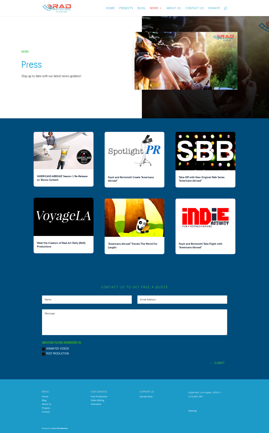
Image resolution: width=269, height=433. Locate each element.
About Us (46, 404)
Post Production (55, 354)
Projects (126, 8)
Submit (219, 363)
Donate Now (146, 396)
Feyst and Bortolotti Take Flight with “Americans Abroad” (200, 245)
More (154, 8)
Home (110, 8)
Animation (96, 404)
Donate (214, 8)
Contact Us (194, 8)
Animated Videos (55, 349)
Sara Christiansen (60, 428)
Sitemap (192, 410)
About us (173, 8)
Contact (46, 411)
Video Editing (97, 400)
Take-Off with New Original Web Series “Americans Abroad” (202, 178)
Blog (141, 8)
